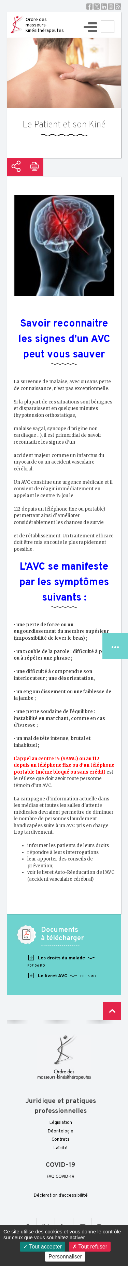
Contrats (61, 1139)
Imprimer (34, 167)
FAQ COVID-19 (60, 1176)
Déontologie (60, 1131)
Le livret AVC (61, 975)
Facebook (89, 6)
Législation (60, 1123)
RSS (118, 6)
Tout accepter (42, 1247)
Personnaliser (65, 1256)
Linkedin (104, 6)
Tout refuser (89, 1247)
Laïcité (61, 1148)
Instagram (111, 6)
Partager (16, 167)
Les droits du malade (61, 961)
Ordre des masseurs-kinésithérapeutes (45, 25)
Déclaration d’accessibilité (61, 1195)
